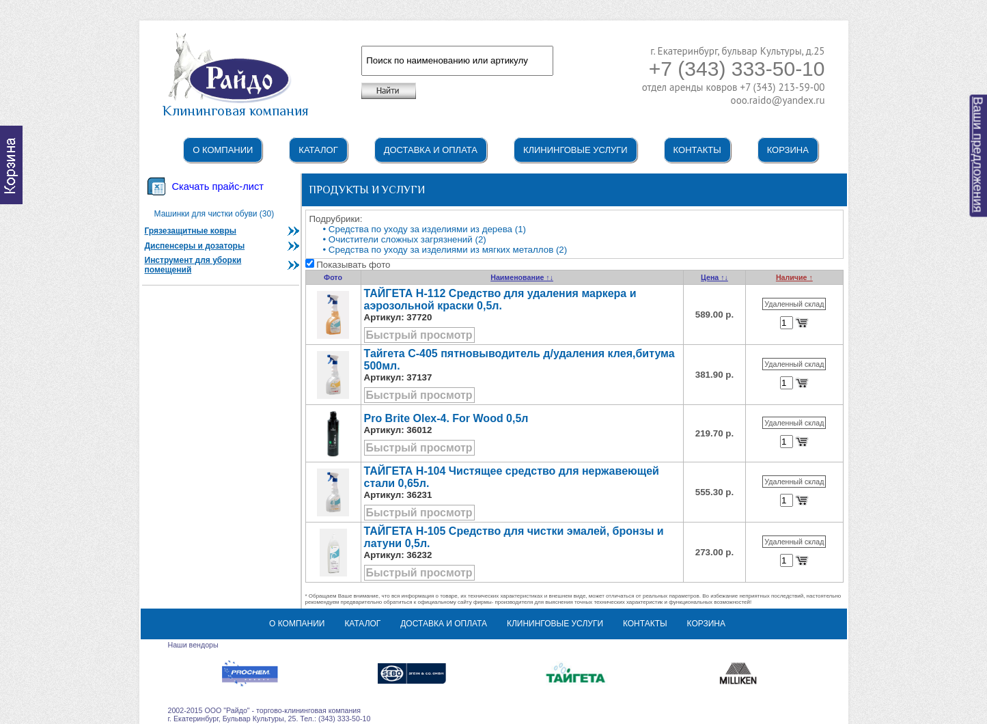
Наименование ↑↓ (521, 277)
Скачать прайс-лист (218, 186)
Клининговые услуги (575, 150)
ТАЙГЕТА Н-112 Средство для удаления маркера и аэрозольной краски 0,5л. (500, 299)
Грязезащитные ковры (191, 231)
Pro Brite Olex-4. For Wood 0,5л (446, 418)
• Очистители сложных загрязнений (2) (404, 239)
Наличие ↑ (794, 277)
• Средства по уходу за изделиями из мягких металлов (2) (445, 250)
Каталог (317, 150)
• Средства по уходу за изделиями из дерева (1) (425, 229)
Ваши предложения (978, 155)
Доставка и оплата (430, 150)
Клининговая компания (236, 104)
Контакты (697, 150)
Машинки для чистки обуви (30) (214, 214)
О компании (223, 150)
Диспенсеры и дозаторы (195, 246)
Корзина (788, 150)
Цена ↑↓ (714, 277)
